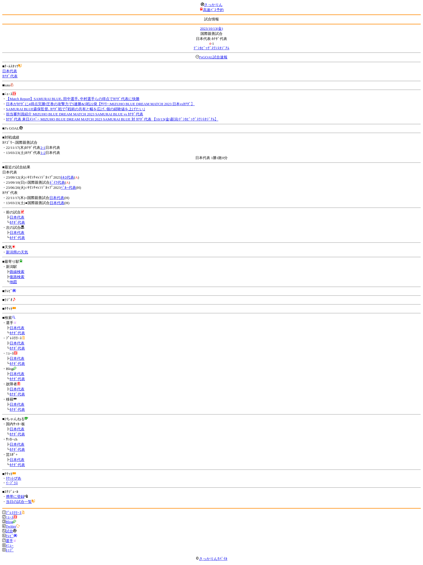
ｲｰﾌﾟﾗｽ (12, 483)
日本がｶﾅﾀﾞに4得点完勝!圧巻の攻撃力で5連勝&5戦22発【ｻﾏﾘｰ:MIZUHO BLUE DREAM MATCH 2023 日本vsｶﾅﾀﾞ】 (100, 104)
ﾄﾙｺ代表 (67, 177)
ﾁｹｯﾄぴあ (13, 478)
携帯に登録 (15, 496)
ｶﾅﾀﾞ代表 (10, 76)
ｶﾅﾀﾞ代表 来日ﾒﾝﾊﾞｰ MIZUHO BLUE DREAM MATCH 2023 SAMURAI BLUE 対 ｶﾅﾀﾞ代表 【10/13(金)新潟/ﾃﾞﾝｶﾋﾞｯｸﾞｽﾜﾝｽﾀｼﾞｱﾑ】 (112, 119)
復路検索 (17, 277)
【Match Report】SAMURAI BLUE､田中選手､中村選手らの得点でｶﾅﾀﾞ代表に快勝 (72, 99)
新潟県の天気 (17, 252)
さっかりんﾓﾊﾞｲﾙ (211, 558)
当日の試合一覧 (19, 502)
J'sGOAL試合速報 (213, 57)
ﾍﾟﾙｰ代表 (68, 187)
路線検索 (17, 272)
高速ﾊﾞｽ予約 (213, 10)
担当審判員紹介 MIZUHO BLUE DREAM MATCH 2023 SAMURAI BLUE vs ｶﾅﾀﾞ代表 (74, 114)
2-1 (42, 147)
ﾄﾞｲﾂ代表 (57, 182)
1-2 (43, 153)
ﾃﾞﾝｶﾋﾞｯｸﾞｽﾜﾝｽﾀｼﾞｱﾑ (211, 48)
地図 (13, 282)
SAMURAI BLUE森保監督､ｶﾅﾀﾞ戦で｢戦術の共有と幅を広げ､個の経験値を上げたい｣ (75, 109)
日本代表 (9, 71)
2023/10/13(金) (211, 28)
